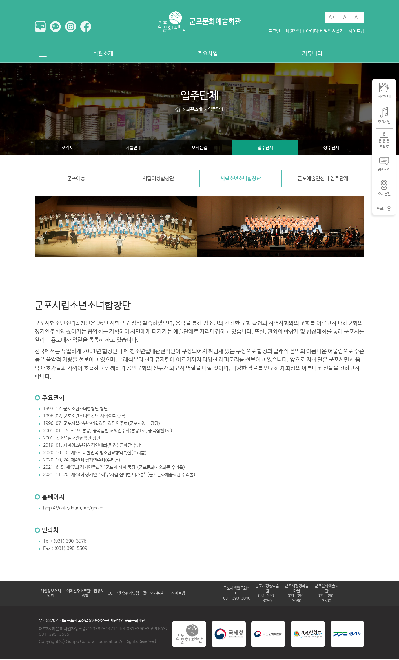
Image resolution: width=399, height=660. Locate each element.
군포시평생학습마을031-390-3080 (297, 594)
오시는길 (199, 147)
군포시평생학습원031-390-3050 (267, 594)
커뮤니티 (312, 53)
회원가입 (293, 31)
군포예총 (76, 179)
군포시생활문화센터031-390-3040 (236, 594)
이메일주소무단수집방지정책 (85, 594)
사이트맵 (356, 31)
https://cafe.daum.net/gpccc (73, 509)
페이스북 (85, 26)
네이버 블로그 (40, 26)
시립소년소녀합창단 (240, 179)
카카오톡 (55, 26)
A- (357, 17)
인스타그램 (70, 26)
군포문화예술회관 (177, 109)
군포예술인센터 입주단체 (323, 179)
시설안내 (133, 147)
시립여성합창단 (158, 179)
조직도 (68, 147)
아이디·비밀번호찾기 (324, 31)
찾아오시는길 (153, 594)
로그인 (274, 31)
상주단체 (331, 147)
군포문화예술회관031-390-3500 (326, 594)
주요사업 (208, 53)
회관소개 (103, 53)
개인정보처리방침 (51, 594)
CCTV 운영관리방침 (123, 594)
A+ (332, 17)
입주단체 (265, 147)
